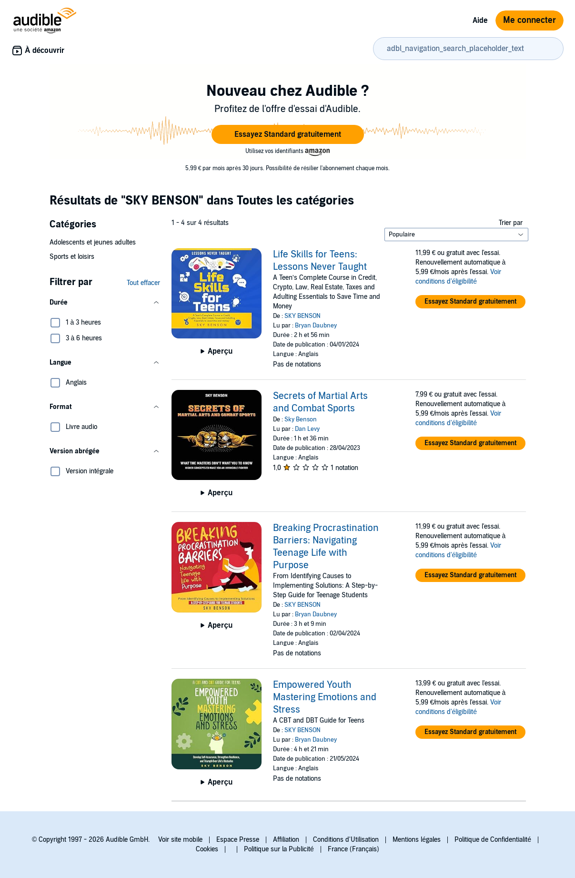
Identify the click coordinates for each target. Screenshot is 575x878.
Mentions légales (417, 840)
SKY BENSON (302, 316)
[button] (288, 134)
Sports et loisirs (72, 257)
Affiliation (286, 840)
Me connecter (529, 20)
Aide (480, 20)
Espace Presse (237, 840)
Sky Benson (300, 419)
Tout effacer (143, 283)
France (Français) (353, 849)
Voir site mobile (180, 840)
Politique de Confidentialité (492, 840)
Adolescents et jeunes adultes (93, 242)
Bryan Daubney (316, 325)
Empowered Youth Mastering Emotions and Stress (324, 697)
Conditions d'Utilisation (346, 840)
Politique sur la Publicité (279, 849)
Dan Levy (307, 429)
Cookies (207, 849)
